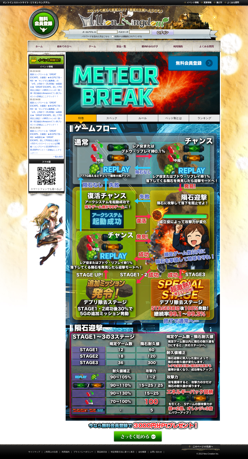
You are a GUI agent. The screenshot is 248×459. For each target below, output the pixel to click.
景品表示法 (102, 452)
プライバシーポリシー (83, 452)
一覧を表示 (58, 157)
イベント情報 (193, 2)
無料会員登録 (43, 23)
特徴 (81, 118)
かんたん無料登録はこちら (142, 436)
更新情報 (207, 2)
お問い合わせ (156, 452)
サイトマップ (34, 452)
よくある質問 (233, 2)
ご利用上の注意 (51, 452)
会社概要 (142, 452)
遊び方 (219, 2)
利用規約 (66, 452)
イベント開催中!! (46, 60)
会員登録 (193, 63)
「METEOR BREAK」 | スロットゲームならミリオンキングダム (123, 18)
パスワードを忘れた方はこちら (95, 36)
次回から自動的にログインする (128, 36)
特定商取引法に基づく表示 (122, 452)
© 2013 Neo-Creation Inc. (208, 454)
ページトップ (201, 447)
